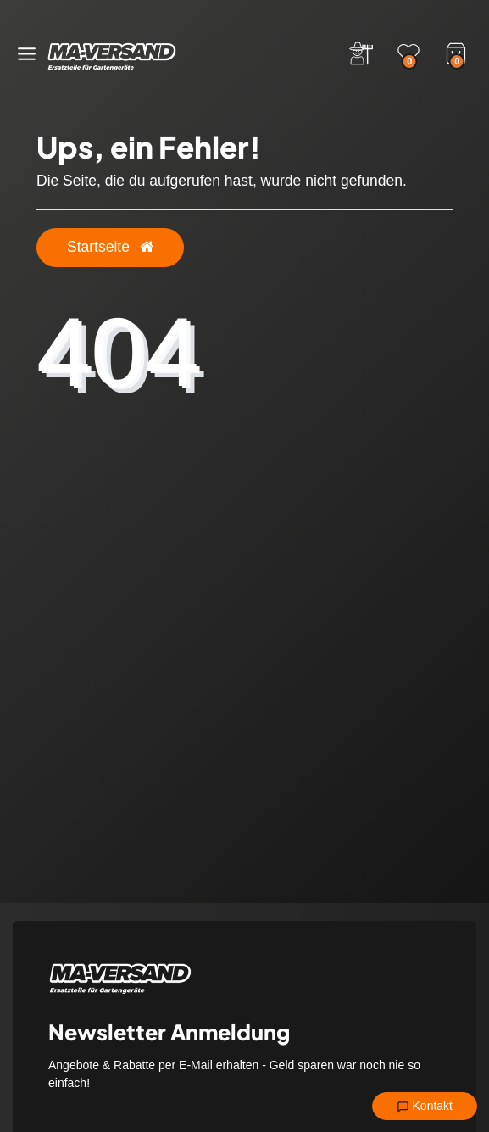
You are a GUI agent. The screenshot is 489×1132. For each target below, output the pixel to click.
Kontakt (425, 1106)
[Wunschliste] (408, 53)
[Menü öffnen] (26, 54)
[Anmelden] (361, 53)
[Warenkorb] (456, 52)
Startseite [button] (110, 246)
